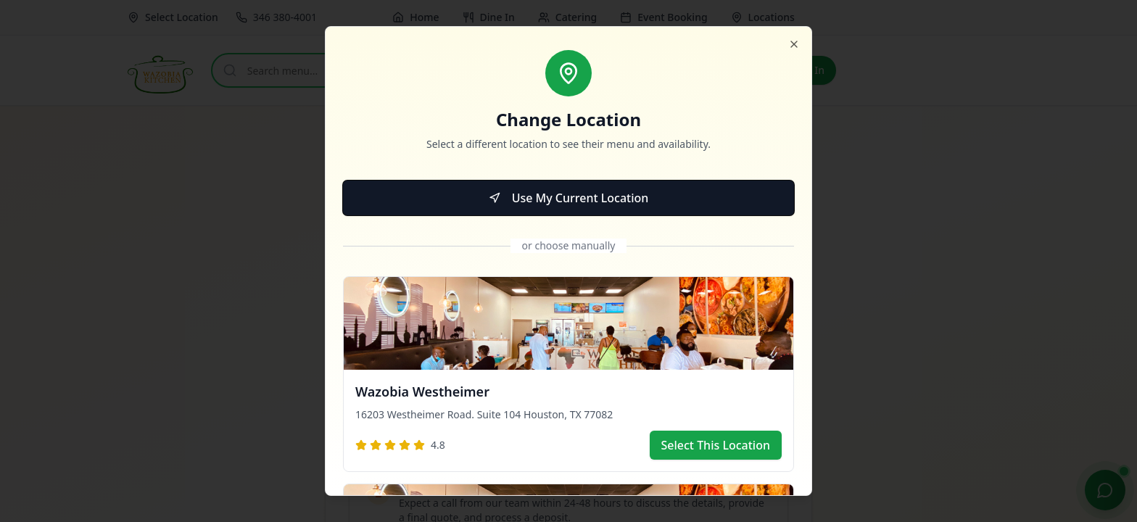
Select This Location (716, 445)
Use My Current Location (569, 198)
